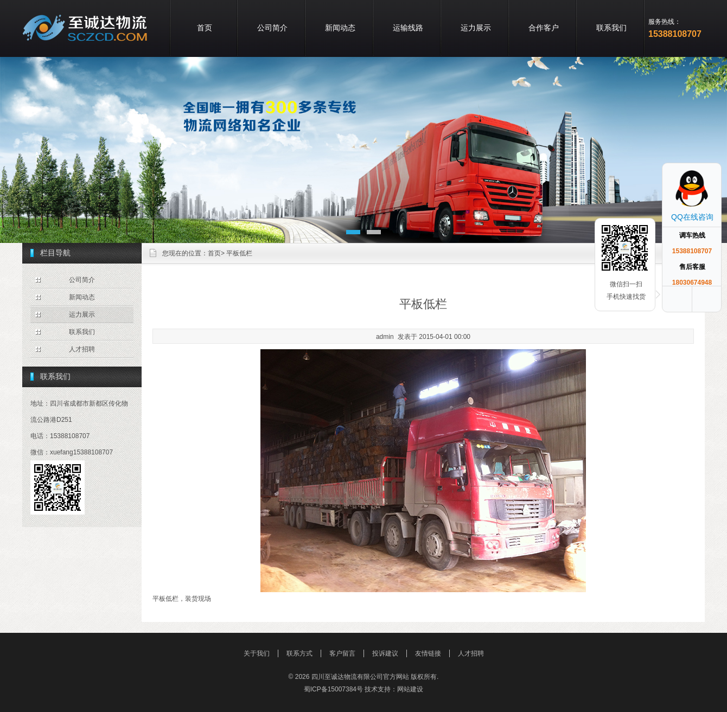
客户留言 (342, 653)
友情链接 (428, 653)
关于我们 (257, 653)
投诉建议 (385, 653)
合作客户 (543, 27)
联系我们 (611, 27)
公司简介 (272, 27)
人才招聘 (82, 349)
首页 (204, 27)
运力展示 (476, 27)
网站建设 (410, 689)
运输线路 (408, 27)
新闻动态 (340, 27)
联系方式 (299, 653)
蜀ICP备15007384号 (333, 689)
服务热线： (664, 21)
